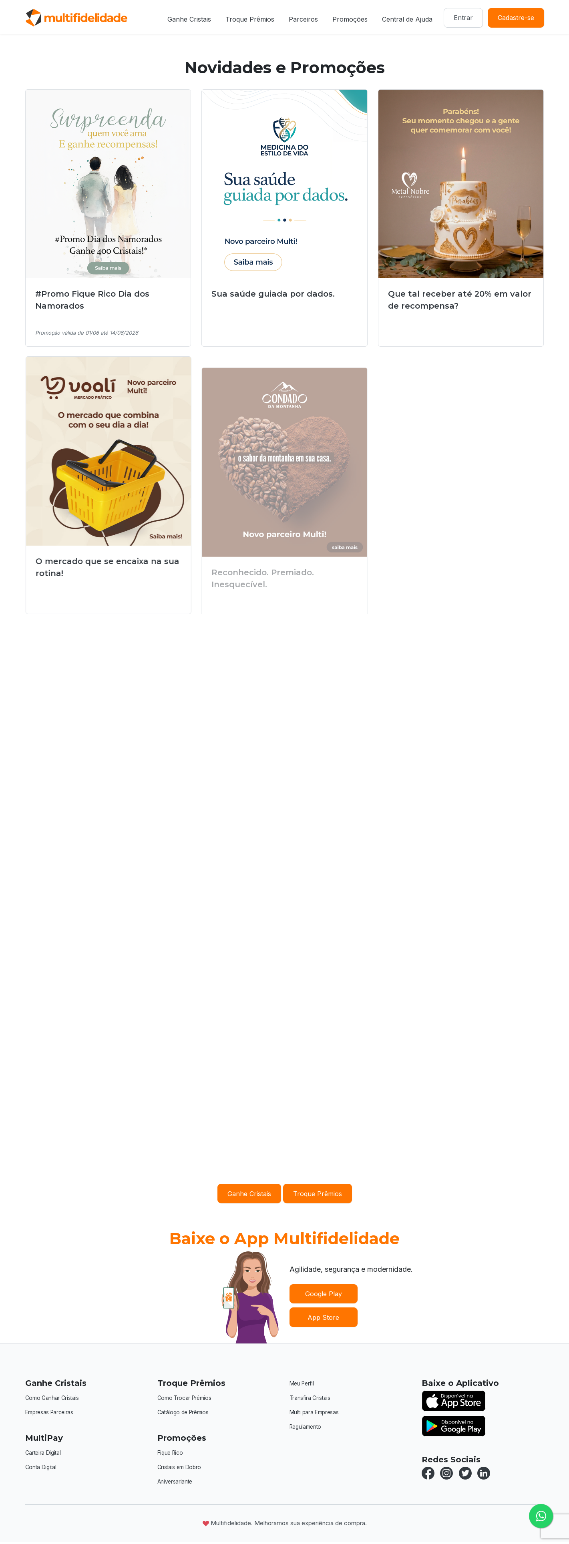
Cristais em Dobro (181, 1468)
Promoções (350, 19)
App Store (323, 1317)
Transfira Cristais (312, 1398)
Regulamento (308, 1427)
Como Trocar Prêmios (187, 1397)
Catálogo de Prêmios (186, 1412)
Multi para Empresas (317, 1412)
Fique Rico (171, 1453)
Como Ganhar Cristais (54, 1397)
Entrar (463, 18)
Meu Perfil (303, 1383)
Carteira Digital (44, 1453)
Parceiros (303, 19)
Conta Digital (42, 1468)
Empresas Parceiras (52, 1412)
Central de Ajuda (407, 19)
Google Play (323, 1294)
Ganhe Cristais (189, 19)
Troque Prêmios (249, 19)
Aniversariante (176, 1483)
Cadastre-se (516, 18)
